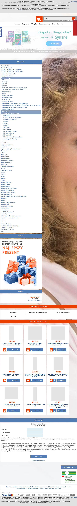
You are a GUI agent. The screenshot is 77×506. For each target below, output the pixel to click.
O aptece (17, 24)
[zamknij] (74, 1)
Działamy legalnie (49, 488)
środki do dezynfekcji (7, 212)
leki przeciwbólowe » (7, 145)
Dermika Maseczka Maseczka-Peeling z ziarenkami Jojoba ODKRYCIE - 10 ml (58, 374)
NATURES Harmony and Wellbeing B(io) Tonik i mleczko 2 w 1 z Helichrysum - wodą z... (58, 406)
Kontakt (60, 24)
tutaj (20, 9)
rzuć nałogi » (4, 210)
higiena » (3, 200)
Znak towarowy (67, 486)
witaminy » (4, 147)
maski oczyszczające (9, 119)
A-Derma (4, 80)
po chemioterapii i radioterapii (10, 226)
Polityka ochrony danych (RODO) (36, 488)
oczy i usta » (6, 127)
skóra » (3, 174)
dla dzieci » (4, 151)
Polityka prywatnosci (21, 488)
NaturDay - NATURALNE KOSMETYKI (11, 70)
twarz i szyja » (6, 111)
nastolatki (5, 125)
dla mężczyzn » (5, 156)
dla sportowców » (6, 162)
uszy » (3, 176)
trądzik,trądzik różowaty (10, 139)
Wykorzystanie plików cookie (55, 486)
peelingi (5, 121)
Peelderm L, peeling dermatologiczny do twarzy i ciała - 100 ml (11, 374)
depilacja (4, 81)
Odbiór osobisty (44, 24)
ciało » (4, 93)
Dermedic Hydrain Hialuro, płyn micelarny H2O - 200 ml (12, 405)
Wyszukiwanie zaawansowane (65, 20)
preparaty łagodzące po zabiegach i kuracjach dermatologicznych (21, 105)
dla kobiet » (4, 154)
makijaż (5, 123)
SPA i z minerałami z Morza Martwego (13, 89)
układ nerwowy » (6, 186)
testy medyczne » (6, 224)
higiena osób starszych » (8, 202)
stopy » (3, 172)
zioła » (3, 180)
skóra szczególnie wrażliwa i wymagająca (14, 87)
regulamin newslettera (38, 460)
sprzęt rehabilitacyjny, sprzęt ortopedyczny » (14, 196)
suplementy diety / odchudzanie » (11, 149)
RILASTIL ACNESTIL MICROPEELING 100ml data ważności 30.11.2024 (12, 344)
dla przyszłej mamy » (7, 160)
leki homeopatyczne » (7, 190)
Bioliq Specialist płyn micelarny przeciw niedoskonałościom (58, 344)
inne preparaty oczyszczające (12, 117)
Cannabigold (4, 66)
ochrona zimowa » (7, 101)
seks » (3, 153)
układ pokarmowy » (6, 182)
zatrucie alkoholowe (7, 206)
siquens (4, 85)
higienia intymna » (7, 97)
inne (2, 231)
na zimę (3, 222)
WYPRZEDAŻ (4, 164)
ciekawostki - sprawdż (7, 229)
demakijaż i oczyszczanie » (11, 113)
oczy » (3, 168)
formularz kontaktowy (34, 300)
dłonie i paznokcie (7, 95)
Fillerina (4, 83)
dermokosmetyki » (6, 78)
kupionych (15, 350)
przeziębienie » (5, 143)
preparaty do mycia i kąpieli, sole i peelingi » (15, 103)
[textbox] (58, 18)
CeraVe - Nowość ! (6, 68)
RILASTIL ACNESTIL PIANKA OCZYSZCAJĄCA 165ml (35, 344)
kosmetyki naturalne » (7, 166)
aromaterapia (5, 204)
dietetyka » (4, 198)
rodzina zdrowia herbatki (8, 74)
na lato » (3, 220)
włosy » (4, 141)
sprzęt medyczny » (6, 194)
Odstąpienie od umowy (41, 486)
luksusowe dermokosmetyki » (9, 218)
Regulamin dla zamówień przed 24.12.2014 (23, 486)
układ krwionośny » (6, 184)
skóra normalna (7, 135)
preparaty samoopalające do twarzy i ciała (14, 107)
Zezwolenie (58, 488)
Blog (53, 24)
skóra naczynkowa (8, 133)
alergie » (3, 178)
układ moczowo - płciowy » (9, 188)
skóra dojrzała (7, 129)
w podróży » (4, 214)
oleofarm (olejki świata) (8, 192)
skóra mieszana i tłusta (9, 131)
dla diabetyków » (6, 158)
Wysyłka (34, 24)
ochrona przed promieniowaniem (11, 216)
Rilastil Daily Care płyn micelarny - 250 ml (35, 405)
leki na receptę (5, 208)
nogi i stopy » (6, 99)
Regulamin (25, 24)
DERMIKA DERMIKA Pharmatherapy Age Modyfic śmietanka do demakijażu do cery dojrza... (35, 375)
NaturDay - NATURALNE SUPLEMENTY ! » (12, 72)
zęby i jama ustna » (6, 170)
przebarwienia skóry (8, 109)
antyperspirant (6, 91)
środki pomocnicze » (7, 227)
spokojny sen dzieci (7, 76)
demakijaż (6, 115)
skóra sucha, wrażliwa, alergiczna (13, 137)
